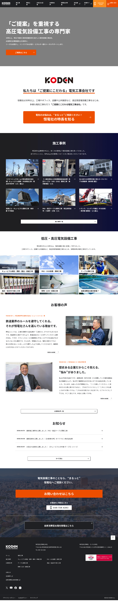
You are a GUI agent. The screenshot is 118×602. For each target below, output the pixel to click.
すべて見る (59, 460)
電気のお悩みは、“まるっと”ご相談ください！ (59, 117)
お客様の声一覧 (59, 412)
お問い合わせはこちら (59, 495)
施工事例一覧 (59, 222)
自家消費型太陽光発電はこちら (59, 527)
